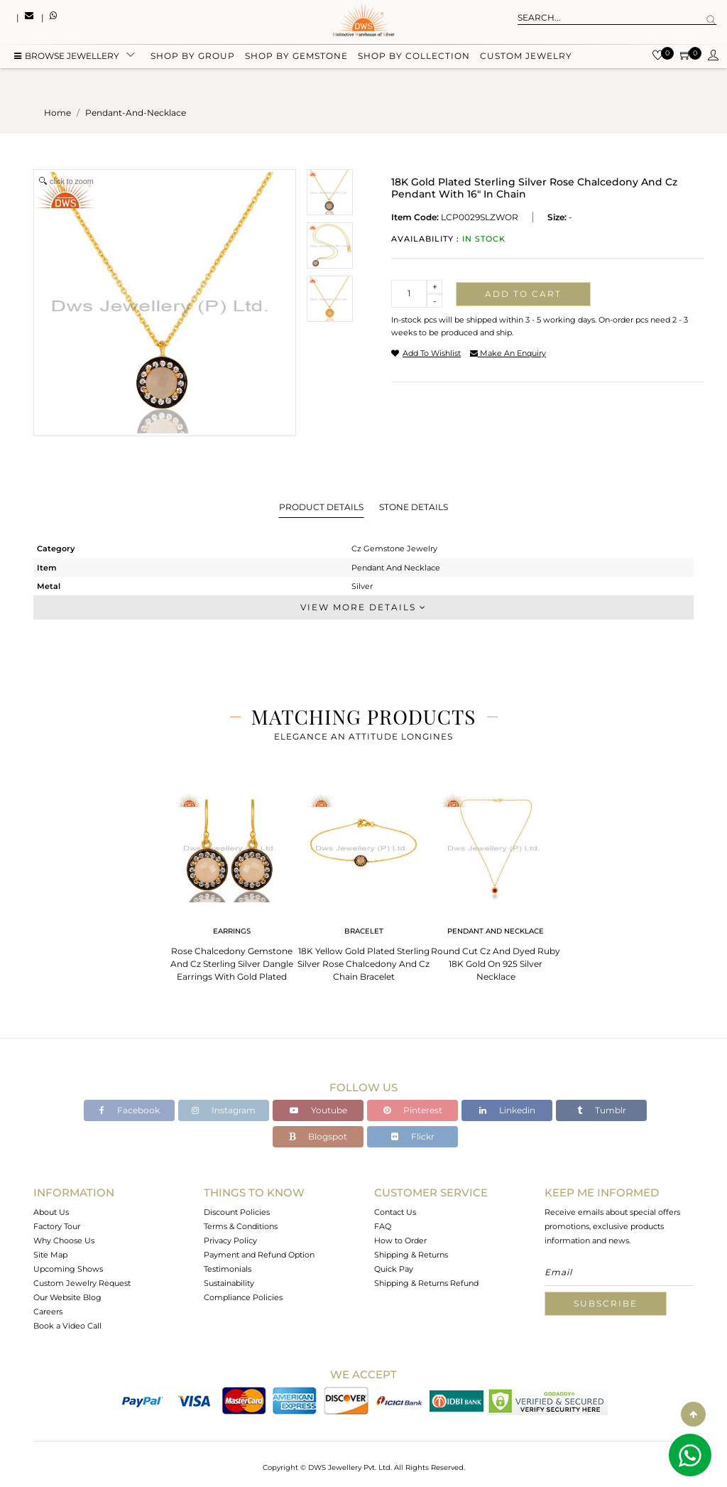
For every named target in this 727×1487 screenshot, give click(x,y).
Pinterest (412, 1110)
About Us (51, 1212)
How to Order (400, 1240)
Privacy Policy (230, 1240)
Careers (47, 1311)
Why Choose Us (63, 1240)
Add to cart (523, 293)
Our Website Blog (67, 1297)
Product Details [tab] (321, 507)
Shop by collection (414, 58)
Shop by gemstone (296, 58)
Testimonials (227, 1269)
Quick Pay (393, 1269)
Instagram (224, 1110)
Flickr (412, 1136)
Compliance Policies (243, 1297)
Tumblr (601, 1110)
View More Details (363, 607)
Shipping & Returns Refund (426, 1283)
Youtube (318, 1110)
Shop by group (193, 58)
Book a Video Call (67, 1326)
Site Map (50, 1255)
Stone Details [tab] (413, 507)
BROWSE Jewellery (66, 58)
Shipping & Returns (411, 1255)
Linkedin (507, 1110)
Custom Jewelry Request (82, 1283)
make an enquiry (508, 353)
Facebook (129, 1110)
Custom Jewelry (526, 58)
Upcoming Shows (68, 1269)
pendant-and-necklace (135, 112)
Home (57, 112)
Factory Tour (56, 1226)
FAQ (382, 1226)
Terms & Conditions (241, 1226)
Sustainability (229, 1283)
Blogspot (318, 1136)
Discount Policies (237, 1212)
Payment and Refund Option (259, 1255)
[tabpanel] (231, 882)
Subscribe (606, 1303)
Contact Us (395, 1212)
